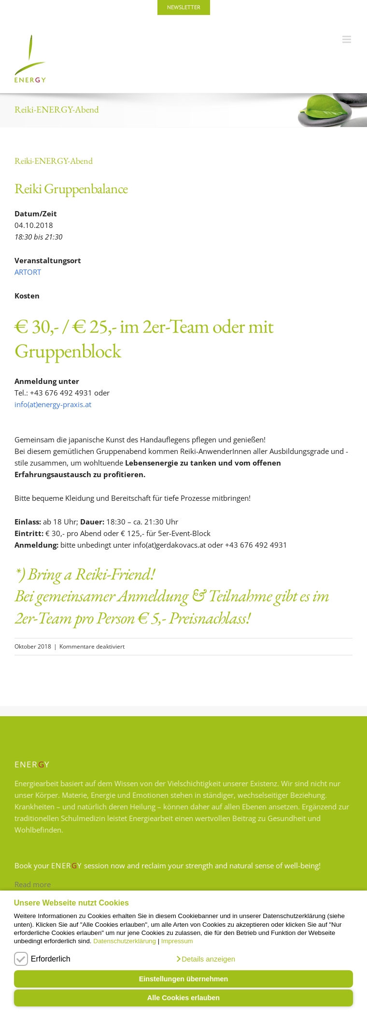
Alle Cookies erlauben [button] (183, 998)
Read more (32, 884)
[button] (205, 959)
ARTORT (27, 272)
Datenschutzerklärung (124, 941)
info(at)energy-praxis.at (52, 404)
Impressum (177, 941)
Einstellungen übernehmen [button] (183, 979)
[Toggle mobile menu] (347, 39)
